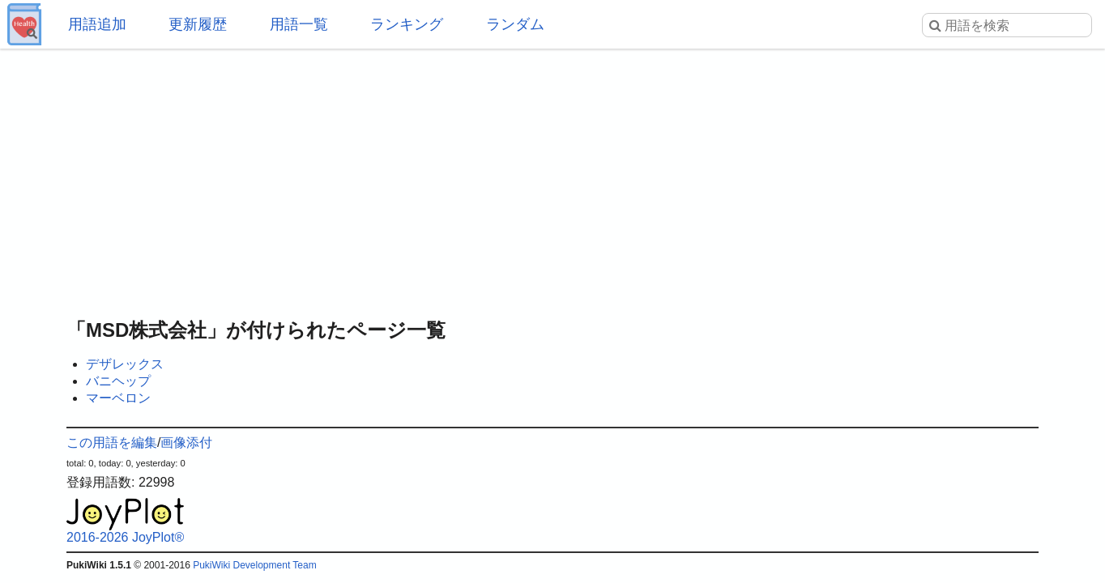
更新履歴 (198, 24)
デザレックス (125, 364)
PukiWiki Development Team (255, 565)
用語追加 (97, 24)
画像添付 (186, 442)
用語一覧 (299, 24)
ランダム (515, 24)
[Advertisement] (552, 178)
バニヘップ (118, 381)
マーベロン (118, 398)
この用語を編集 (111, 442)
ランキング (406, 24)
